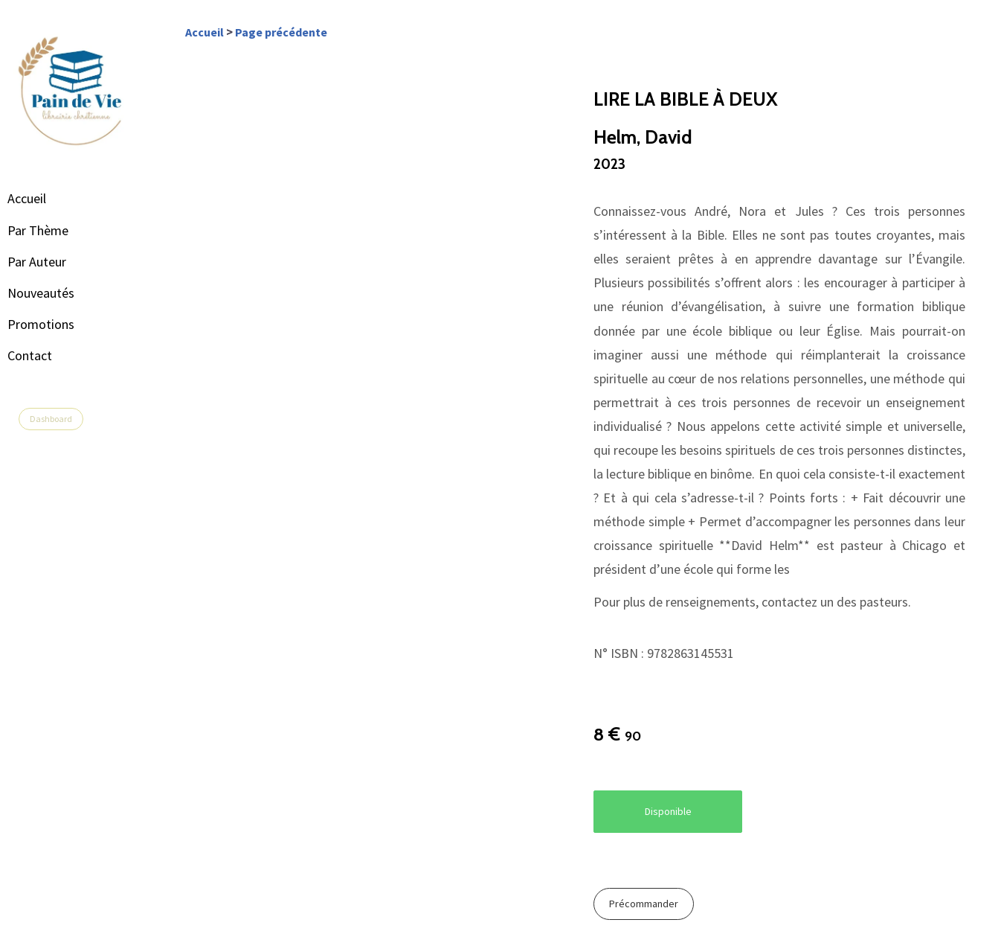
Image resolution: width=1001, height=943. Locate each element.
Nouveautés (55, 292)
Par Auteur (51, 261)
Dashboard (66, 418)
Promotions (55, 324)
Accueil (41, 198)
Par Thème (52, 230)
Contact (44, 355)
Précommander (651, 904)
